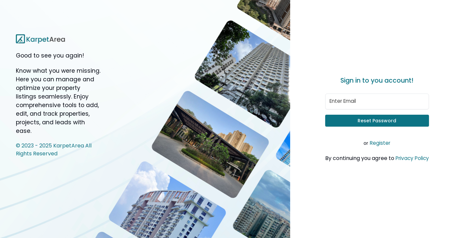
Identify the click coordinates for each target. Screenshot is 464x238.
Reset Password (377, 120)
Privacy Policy (412, 158)
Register (380, 143)
